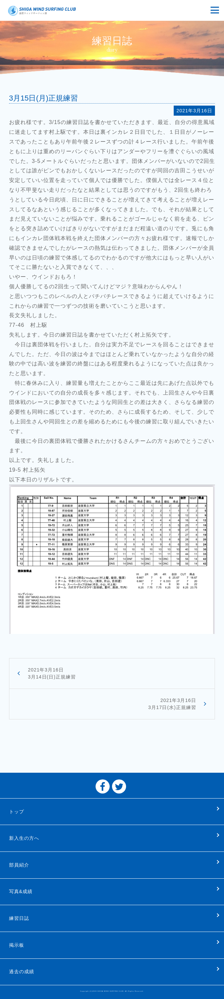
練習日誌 (19, 918)
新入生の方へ (24, 838)
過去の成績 (21, 971)
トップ (16, 811)
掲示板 (16, 945)
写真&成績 (21, 891)
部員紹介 (19, 865)
